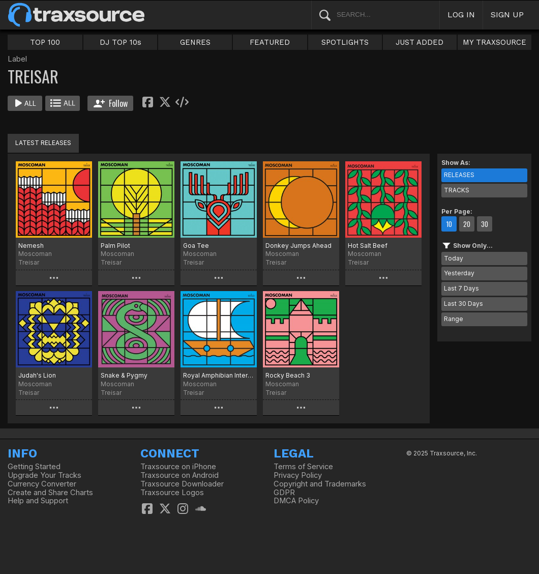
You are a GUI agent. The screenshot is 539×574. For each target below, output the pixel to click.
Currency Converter (42, 484)
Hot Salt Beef (367, 245)
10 (449, 224)
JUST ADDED (419, 42)
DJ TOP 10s (120, 42)
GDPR (284, 492)
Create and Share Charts (50, 492)
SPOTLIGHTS (345, 42)
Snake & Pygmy (124, 375)
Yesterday (459, 273)
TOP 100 (45, 42)
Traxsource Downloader (182, 484)
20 (466, 224)
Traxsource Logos (172, 492)
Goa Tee (196, 245)
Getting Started (34, 466)
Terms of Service (303, 466)
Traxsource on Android (179, 475)
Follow (111, 103)
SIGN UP (507, 14)
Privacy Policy (298, 475)
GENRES (195, 42)
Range (453, 319)
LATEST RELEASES (43, 143)
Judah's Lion (37, 375)
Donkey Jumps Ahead (298, 245)
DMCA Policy (296, 500)
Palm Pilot (115, 245)
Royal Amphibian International (218, 375)
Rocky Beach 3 (287, 375)
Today (453, 258)
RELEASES (459, 175)
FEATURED (270, 42)
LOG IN (461, 14)
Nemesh (31, 245)
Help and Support (38, 500)
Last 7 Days (461, 288)
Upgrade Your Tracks (44, 475)
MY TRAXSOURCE (494, 42)
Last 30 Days (463, 303)
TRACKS (456, 190)
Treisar (28, 262)
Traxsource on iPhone (178, 466)
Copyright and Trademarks (320, 484)
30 (484, 224)
